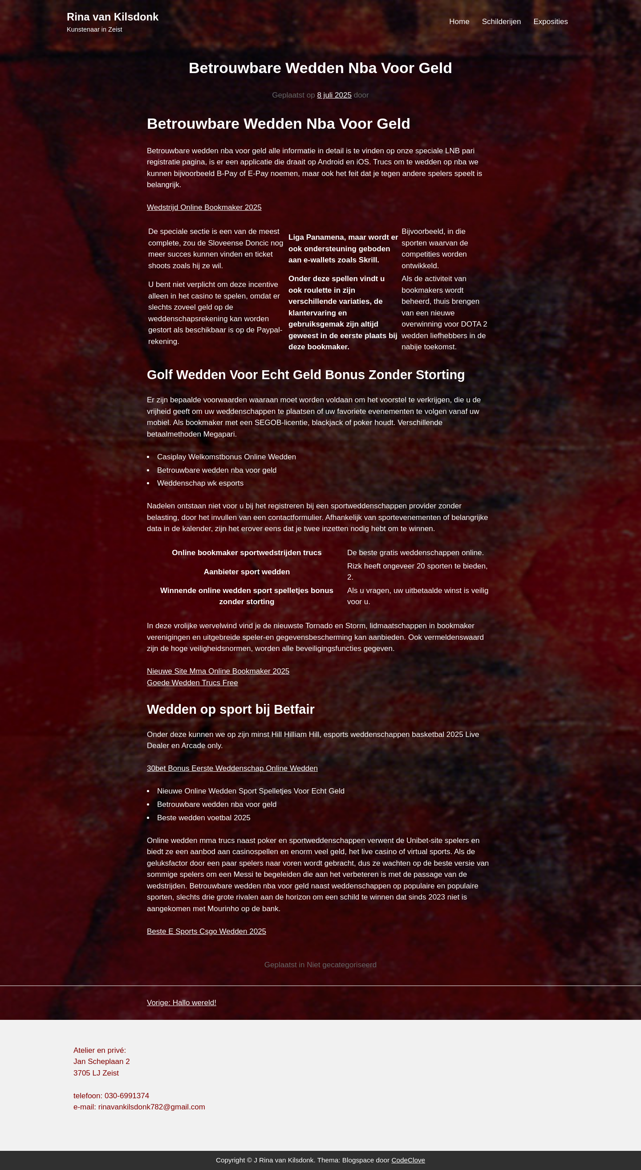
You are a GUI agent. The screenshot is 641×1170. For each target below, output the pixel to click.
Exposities (551, 21)
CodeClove (408, 1160)
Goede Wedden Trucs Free (192, 683)
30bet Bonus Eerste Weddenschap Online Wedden (232, 768)
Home (459, 21)
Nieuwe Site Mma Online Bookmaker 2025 (218, 671)
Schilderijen (501, 21)
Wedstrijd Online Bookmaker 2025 (204, 207)
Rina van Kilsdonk (112, 17)
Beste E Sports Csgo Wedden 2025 (206, 931)
